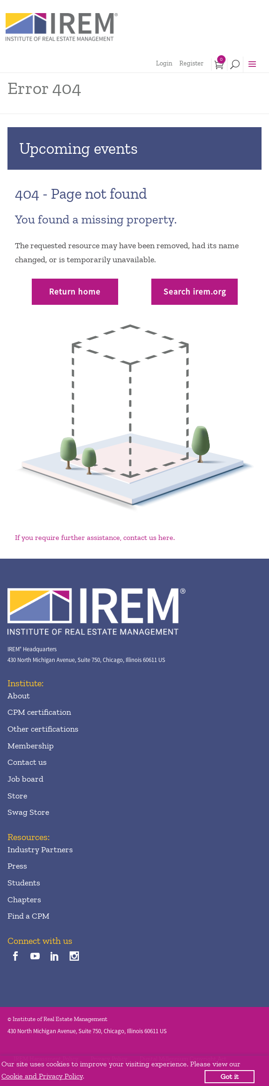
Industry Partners (40, 849)
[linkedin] (55, 957)
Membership (30, 746)
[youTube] (34, 957)
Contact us (27, 762)
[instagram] (74, 957)
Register (191, 63)
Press (17, 866)
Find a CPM (28, 916)
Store (17, 796)
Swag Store (28, 812)
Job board (25, 779)
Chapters (24, 899)
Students (23, 882)
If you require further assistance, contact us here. (95, 537)
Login (164, 63)
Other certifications (42, 729)
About (18, 695)
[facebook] (15, 957)
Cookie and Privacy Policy (42, 1076)
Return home (74, 291)
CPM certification (39, 712)
